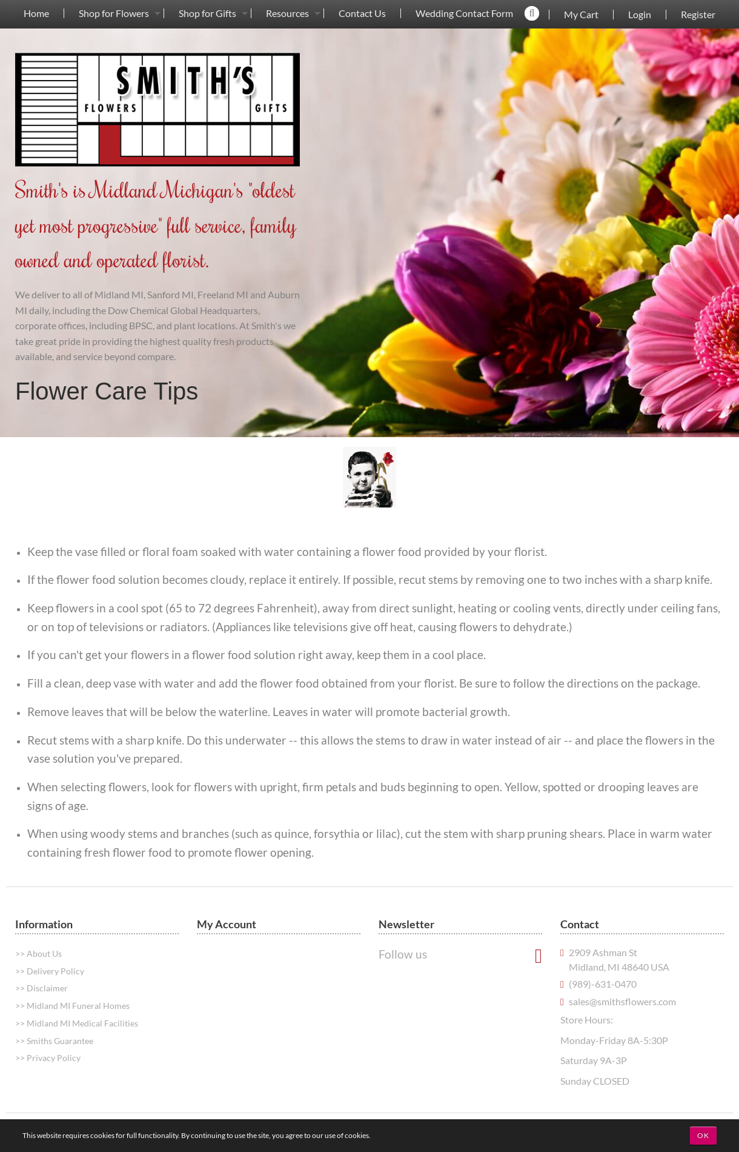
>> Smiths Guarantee (54, 1041)
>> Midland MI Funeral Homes (72, 1005)
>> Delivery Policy (49, 971)
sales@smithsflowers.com (622, 1001)
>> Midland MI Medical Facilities (76, 1023)
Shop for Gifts (207, 13)
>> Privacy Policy (48, 1058)
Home (36, 13)
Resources (287, 13)
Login (639, 14)
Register (698, 14)
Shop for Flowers (114, 13)
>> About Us (38, 953)
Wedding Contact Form (464, 13)
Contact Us (362, 13)
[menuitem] (36, 13)
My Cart (581, 14)
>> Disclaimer (41, 988)
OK (703, 1135)
